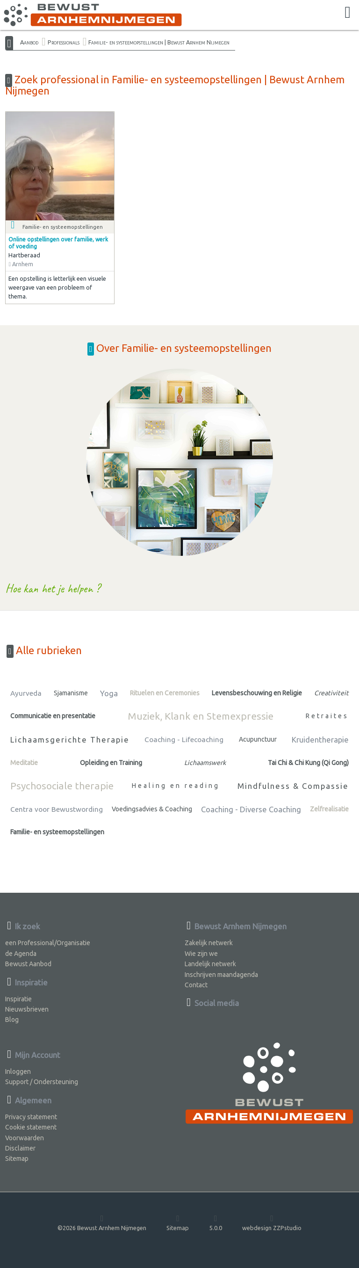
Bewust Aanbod (28, 964)
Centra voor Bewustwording (56, 809)
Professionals (63, 42)
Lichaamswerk (205, 762)
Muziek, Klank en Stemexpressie (200, 715)
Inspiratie (18, 999)
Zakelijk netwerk (209, 943)
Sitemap (17, 1158)
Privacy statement (31, 1117)
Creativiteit (331, 693)
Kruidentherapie (320, 739)
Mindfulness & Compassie (293, 785)
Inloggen (18, 1071)
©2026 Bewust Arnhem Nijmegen (101, 1222)
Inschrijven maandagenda (221, 974)
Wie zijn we (201, 953)
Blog (12, 1019)
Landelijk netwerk (210, 964)
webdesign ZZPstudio (272, 1222)
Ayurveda (26, 693)
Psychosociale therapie (62, 785)
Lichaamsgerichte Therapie (69, 739)
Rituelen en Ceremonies (165, 693)
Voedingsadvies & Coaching (152, 809)
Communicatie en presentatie (52, 716)
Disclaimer (20, 1148)
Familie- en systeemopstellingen (57, 832)
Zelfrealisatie (329, 809)
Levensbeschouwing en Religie (257, 693)
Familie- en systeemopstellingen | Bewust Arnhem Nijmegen (159, 42)
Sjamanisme (71, 693)
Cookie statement (31, 1127)
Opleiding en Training (111, 762)
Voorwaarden (24, 1138)
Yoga (109, 693)
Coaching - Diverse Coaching (251, 809)
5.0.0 (215, 1222)
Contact (196, 985)
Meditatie (24, 762)
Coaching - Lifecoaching (183, 739)
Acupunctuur (258, 739)
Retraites (327, 716)
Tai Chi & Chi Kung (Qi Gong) (308, 762)
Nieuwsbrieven (27, 1009)
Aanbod (29, 42)
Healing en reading (176, 785)
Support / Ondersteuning (41, 1082)
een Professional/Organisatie (47, 943)
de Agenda (20, 953)
